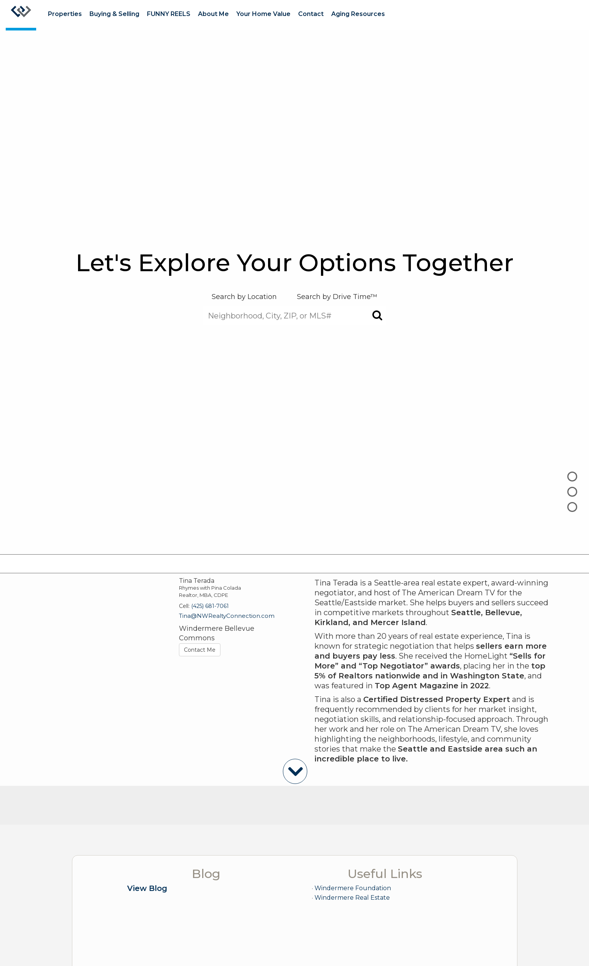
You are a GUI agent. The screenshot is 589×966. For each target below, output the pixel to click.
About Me (213, 14)
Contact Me (199, 649)
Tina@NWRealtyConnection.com (227, 615)
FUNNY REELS (168, 14)
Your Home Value (263, 14)
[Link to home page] (21, 15)
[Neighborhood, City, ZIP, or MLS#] (294, 315)
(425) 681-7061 (210, 606)
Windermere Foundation (352, 888)
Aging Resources (358, 14)
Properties (65, 14)
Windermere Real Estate (352, 897)
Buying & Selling (114, 14)
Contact (311, 14)
